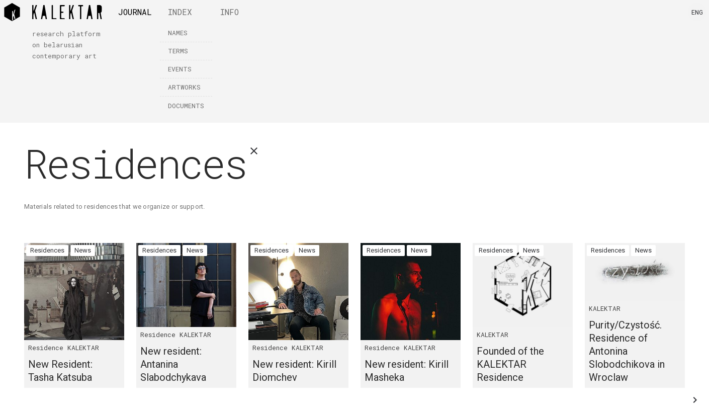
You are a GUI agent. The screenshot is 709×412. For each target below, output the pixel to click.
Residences (47, 250)
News (82, 250)
